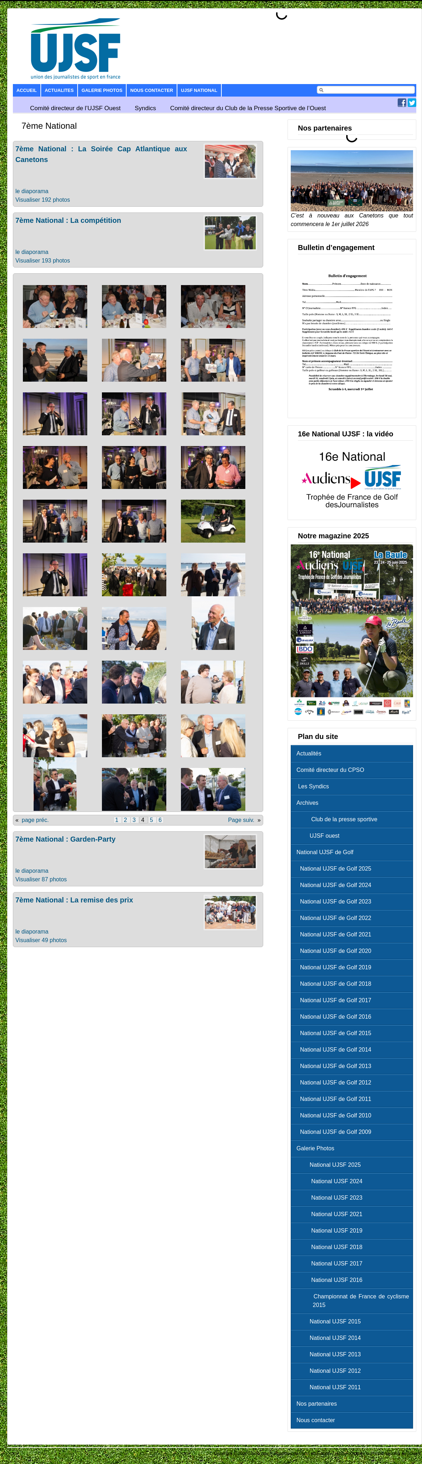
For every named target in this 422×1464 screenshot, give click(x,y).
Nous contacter (151, 90)
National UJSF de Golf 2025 (335, 869)
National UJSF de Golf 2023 (335, 902)
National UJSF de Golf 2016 (335, 1017)
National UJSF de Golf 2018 (335, 984)
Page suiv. (241, 820)
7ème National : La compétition (68, 220)
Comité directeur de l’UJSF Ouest (75, 108)
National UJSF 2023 (331, 1198)
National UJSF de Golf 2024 (335, 885)
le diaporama (32, 191)
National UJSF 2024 (331, 1181)
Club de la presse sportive (338, 819)
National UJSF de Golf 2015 (335, 1033)
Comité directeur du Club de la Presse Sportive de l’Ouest (248, 108)
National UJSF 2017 (331, 1263)
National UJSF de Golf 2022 (335, 918)
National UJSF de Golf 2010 (335, 1115)
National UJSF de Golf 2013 (335, 1066)
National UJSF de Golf (324, 852)
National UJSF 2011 (330, 1387)
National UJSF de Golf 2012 (335, 1082)
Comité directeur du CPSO (330, 770)
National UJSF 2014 (330, 1338)
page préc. (35, 820)
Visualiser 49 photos (41, 940)
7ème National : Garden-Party (65, 839)
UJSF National (199, 90)
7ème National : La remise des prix (74, 900)
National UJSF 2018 (331, 1247)
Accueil (26, 90)
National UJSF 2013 (330, 1354)
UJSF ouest (319, 836)
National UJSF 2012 (330, 1371)
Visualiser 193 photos (42, 261)
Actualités (308, 753)
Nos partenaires (316, 1404)
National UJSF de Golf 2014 (335, 1050)
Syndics (145, 108)
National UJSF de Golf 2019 (335, 967)
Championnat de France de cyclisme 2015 (354, 1300)
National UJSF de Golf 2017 (335, 1000)
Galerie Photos (102, 90)
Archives (307, 803)
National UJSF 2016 (331, 1280)
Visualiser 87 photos (41, 879)
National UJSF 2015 (330, 1321)
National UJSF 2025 (330, 1165)
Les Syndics (312, 786)
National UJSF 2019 (331, 1231)
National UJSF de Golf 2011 (335, 1099)
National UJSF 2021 (331, 1214)
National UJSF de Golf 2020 (335, 951)
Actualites (59, 90)
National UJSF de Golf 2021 (335, 934)
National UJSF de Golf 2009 (335, 1132)
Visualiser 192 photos (42, 200)
